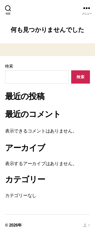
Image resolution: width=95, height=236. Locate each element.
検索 (9, 66)
